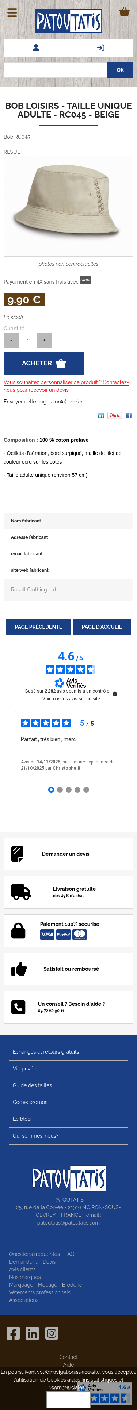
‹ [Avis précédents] (4, 744)
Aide (68, 1365)
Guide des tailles (32, 1085)
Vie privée (25, 1069)
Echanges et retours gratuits (46, 1052)
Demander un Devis (32, 1262)
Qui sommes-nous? (35, 1136)
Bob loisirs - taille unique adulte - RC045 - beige (68, 110)
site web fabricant (30, 570)
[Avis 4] (77, 790)
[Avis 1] (51, 790)
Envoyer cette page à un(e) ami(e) (43, 402)
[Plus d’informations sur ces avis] (114, 693)
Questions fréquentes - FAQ (42, 1254)
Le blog (22, 1119)
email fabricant (27, 553)
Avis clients (22, 1269)
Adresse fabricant (29, 537)
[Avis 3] (69, 790)
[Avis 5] (86, 790)
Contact (68, 1357)
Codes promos (30, 1102)
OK (68, 1400)
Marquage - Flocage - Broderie (45, 1285)
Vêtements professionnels (40, 1292)
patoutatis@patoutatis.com (68, 1223)
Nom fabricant (26, 521)
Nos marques (25, 1277)
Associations (24, 1300)
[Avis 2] (60, 790)
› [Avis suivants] (133, 744)
